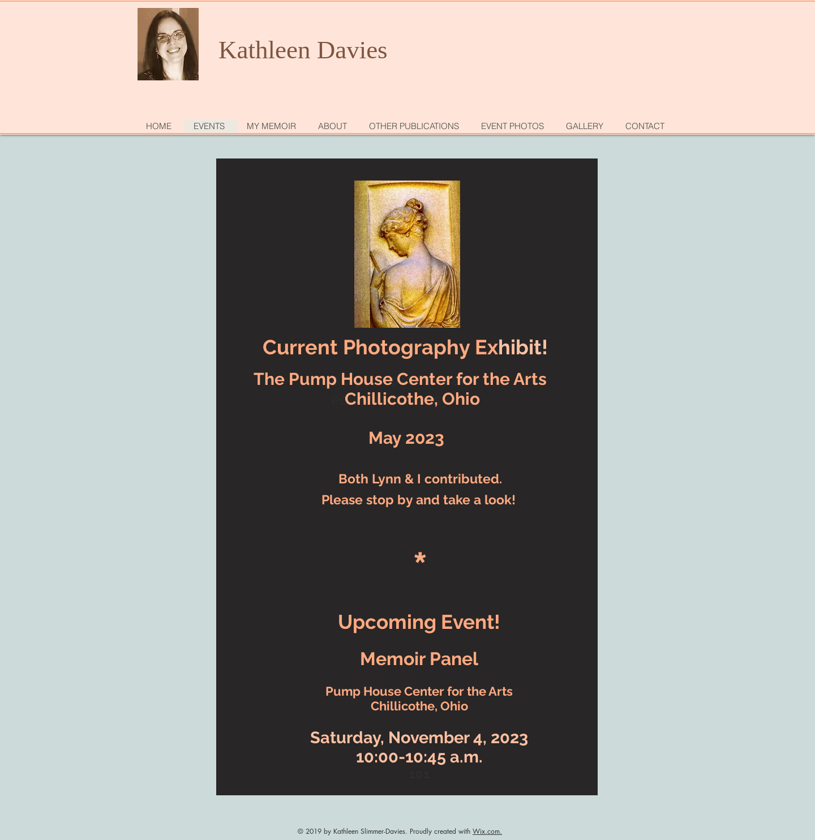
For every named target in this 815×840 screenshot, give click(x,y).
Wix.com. (487, 831)
